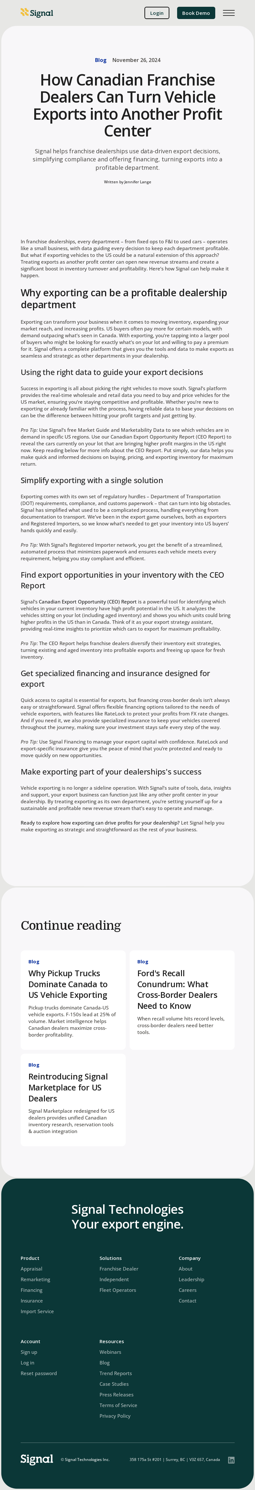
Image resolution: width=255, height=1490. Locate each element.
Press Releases (116, 1394)
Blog (101, 60)
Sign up (29, 1352)
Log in (27, 1362)
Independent (114, 1279)
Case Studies (114, 1384)
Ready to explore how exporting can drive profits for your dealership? (100, 822)
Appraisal (31, 1268)
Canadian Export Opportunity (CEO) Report (88, 601)
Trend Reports (116, 1373)
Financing (31, 1290)
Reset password (39, 1373)
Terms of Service (118, 1405)
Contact (188, 1300)
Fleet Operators (118, 1290)
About (186, 1268)
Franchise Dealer (119, 1268)
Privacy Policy (115, 1416)
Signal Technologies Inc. (87, 1459)
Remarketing (35, 1279)
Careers (188, 1290)
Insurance (32, 1300)
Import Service (37, 1311)
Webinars (110, 1352)
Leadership (191, 1279)
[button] (229, 13)
